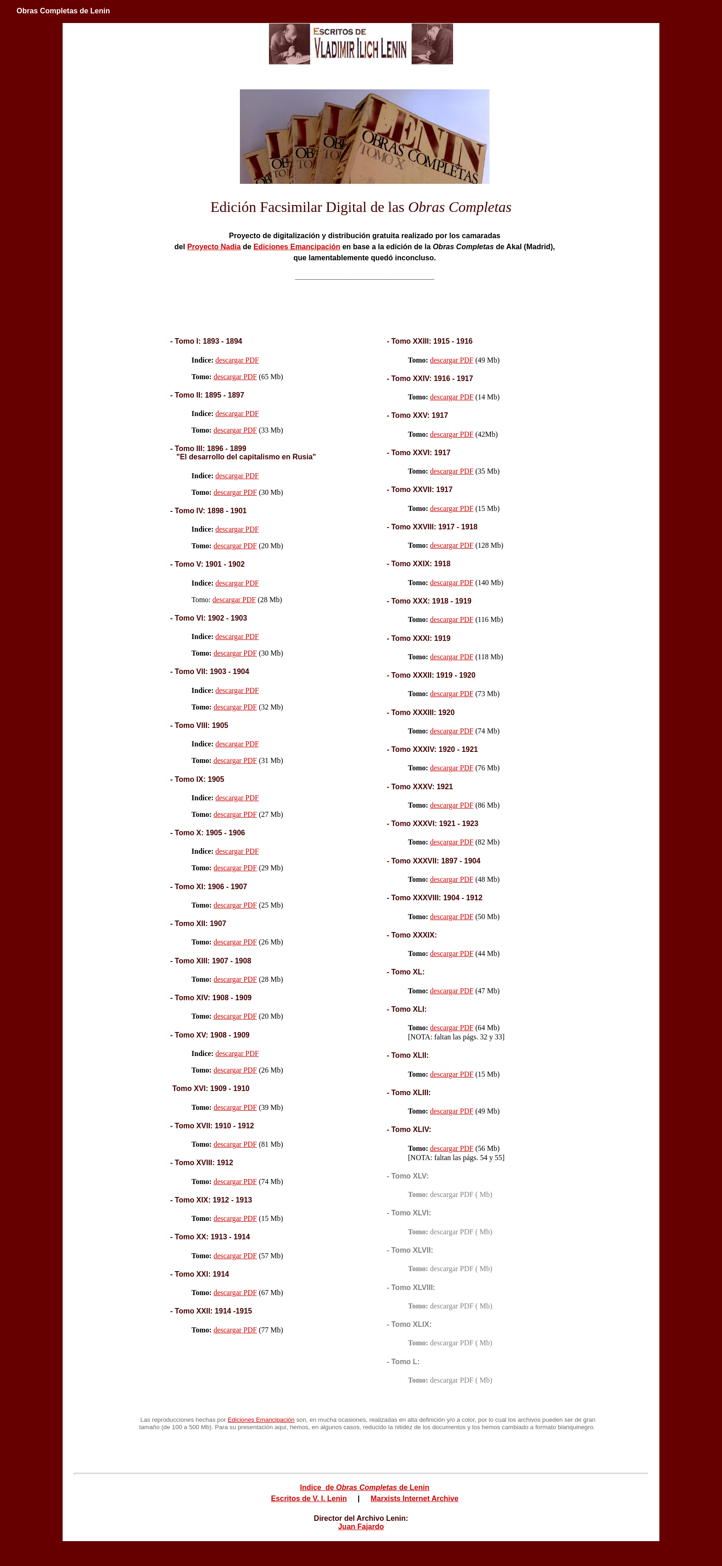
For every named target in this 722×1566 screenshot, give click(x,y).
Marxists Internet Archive (415, 1499)
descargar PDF (237, 360)
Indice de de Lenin (365, 1487)
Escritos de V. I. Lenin (309, 1499)
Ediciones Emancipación (296, 247)
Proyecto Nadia (213, 247)
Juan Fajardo (361, 1527)
